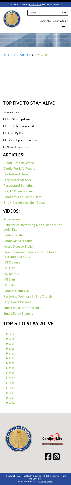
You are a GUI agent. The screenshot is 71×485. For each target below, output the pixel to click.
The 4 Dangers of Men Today (24, 203)
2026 (10, 334)
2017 (10, 378)
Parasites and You (16, 291)
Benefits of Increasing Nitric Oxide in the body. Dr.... (32, 227)
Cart (56, 21)
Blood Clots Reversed (18, 163)
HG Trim (9, 285)
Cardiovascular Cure (17, 241)
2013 (10, 398)
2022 (10, 353)
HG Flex (9, 268)
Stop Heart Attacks (17, 180)
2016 (10, 383)
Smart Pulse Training (18, 313)
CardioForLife (13, 235)
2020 (10, 363)
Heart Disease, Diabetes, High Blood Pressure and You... (29, 254)
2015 (10, 388)
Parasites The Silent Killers (22, 197)
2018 (10, 373)
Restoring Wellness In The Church (27, 296)
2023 (10, 348)
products (35, 4)
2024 (10, 343)
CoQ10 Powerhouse (17, 191)
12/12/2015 (42, 55)
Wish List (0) (45, 21)
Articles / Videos (17, 55)
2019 (10, 368)
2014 (10, 393)
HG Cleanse (11, 262)
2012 (10, 402)
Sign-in (64, 21)
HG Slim (9, 279)
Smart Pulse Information (21, 308)
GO (64, 12)
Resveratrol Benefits (18, 185)
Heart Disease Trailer (18, 246)
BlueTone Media (46, 481)
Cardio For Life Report (19, 168)
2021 (10, 358)
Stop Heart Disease (17, 302)
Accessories (11, 219)
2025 (10, 338)
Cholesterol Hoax (15, 174)
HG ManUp (11, 274)
